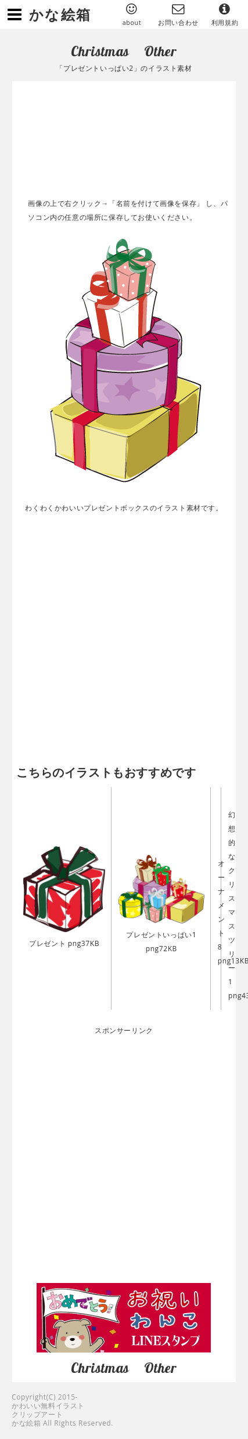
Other (160, 51)
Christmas (100, 51)
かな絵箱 (60, 14)
